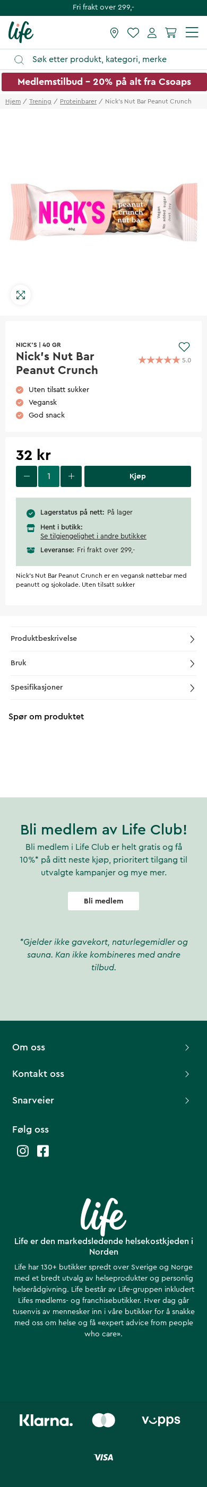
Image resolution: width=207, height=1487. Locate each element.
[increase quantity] (71, 476)
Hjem (13, 101)
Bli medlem (103, 901)
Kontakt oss (102, 1074)
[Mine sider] (152, 32)
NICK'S (26, 345)
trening (40, 101)
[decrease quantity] (26, 476)
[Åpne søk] (108, 59)
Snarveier (102, 1100)
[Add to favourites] (184, 347)
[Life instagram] (23, 1156)
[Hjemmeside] (20, 32)
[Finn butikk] (114, 32)
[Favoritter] (133, 32)
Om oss (102, 1047)
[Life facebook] (43, 1156)
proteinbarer (78, 101)
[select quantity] (48, 476)
